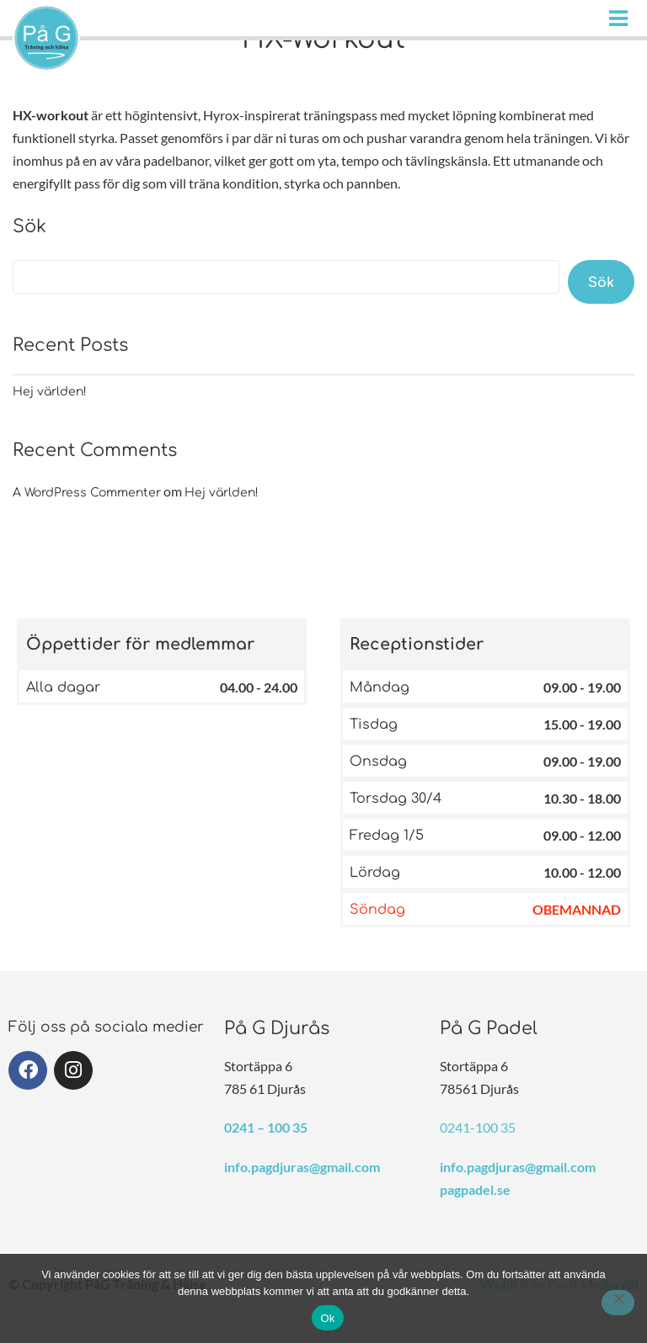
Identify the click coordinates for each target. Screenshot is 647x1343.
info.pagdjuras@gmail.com (302, 1167)
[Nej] (618, 1302)
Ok (327, 1318)
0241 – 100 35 (265, 1127)
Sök (29, 226)
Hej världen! (50, 391)
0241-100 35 (478, 1127)
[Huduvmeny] (621, 18)
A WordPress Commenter (87, 492)
